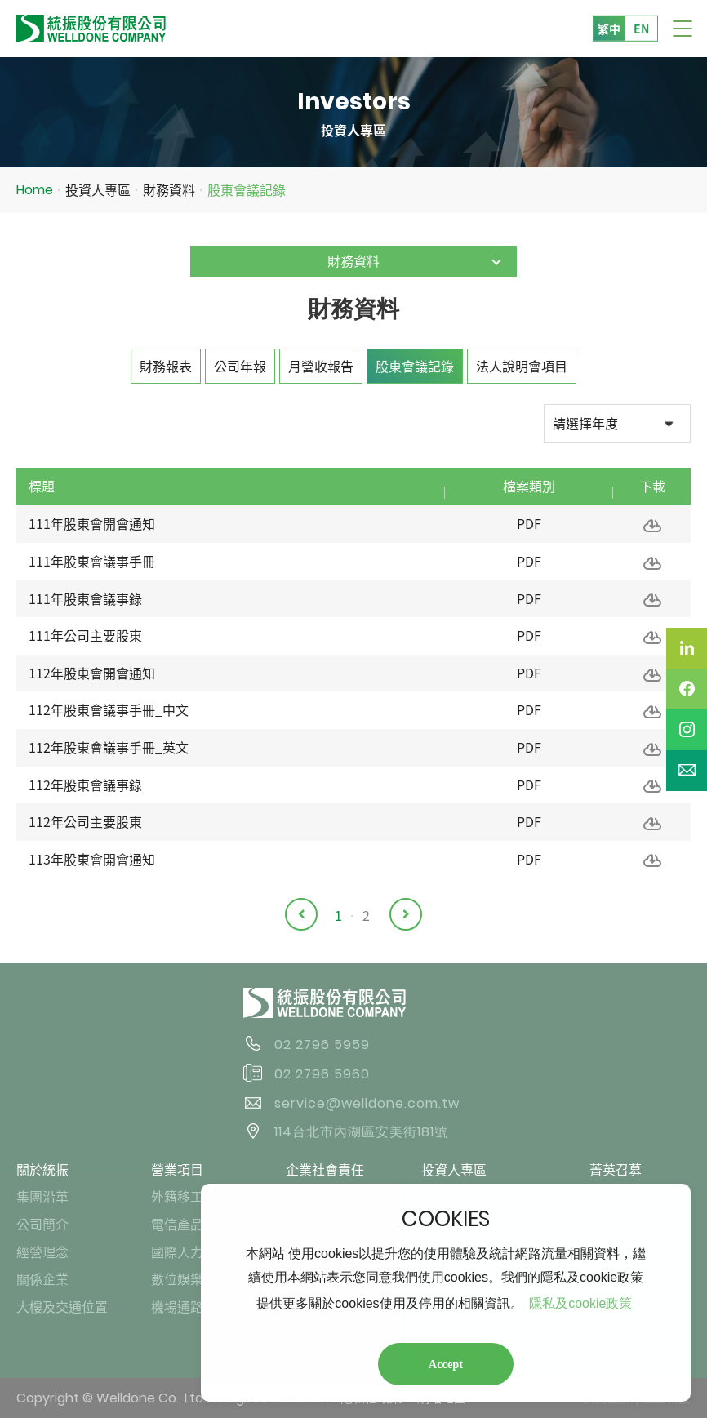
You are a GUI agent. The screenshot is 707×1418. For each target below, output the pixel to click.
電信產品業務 (190, 1224)
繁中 (609, 28)
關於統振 (42, 1169)
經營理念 (42, 1251)
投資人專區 (98, 189)
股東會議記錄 (246, 189)
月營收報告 (321, 366)
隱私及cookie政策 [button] (580, 1303)
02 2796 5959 (322, 1044)
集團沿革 (42, 1196)
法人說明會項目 (521, 366)
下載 (652, 525)
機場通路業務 (190, 1306)
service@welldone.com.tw (367, 1103)
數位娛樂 (177, 1278)
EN (641, 28)
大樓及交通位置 (62, 1306)
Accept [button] (446, 1364)
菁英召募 (615, 1169)
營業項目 (177, 1169)
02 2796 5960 (322, 1074)
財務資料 (169, 189)
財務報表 (166, 366)
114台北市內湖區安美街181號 (361, 1131)
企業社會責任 (325, 1169)
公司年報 (240, 366)
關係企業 (42, 1278)
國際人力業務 (190, 1251)
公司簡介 (42, 1224)
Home (34, 189)
